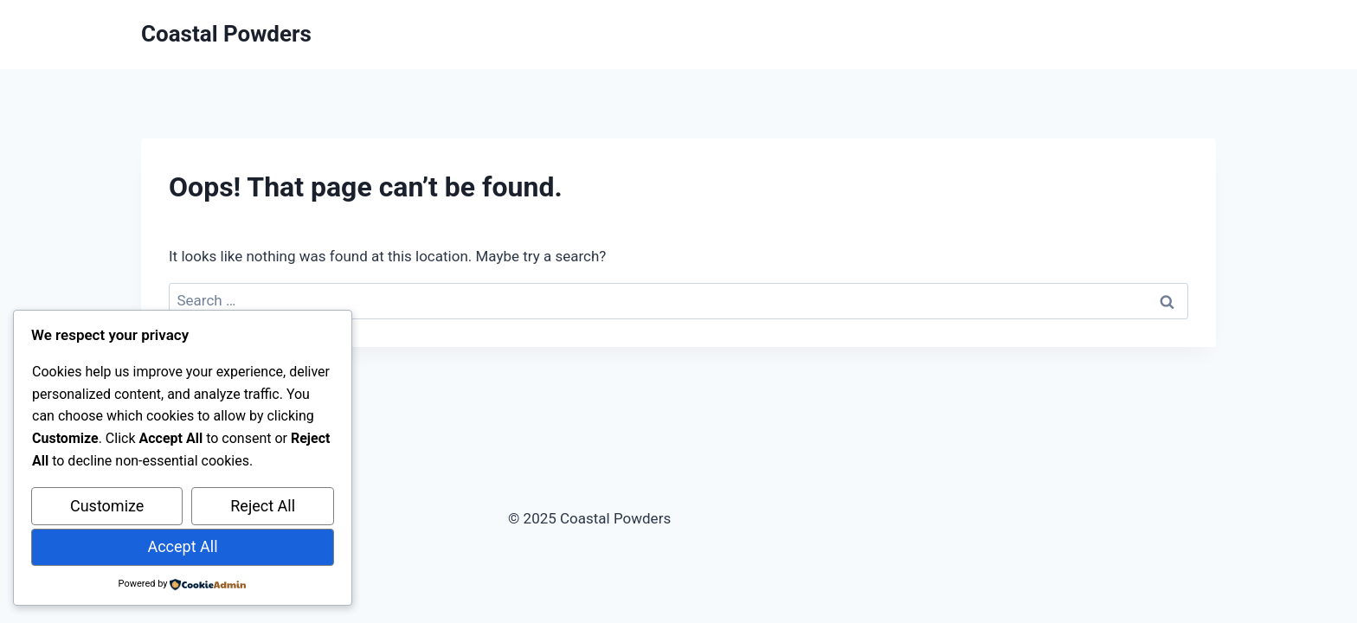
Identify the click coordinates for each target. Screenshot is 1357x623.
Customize (107, 506)
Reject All (262, 506)
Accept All (182, 546)
